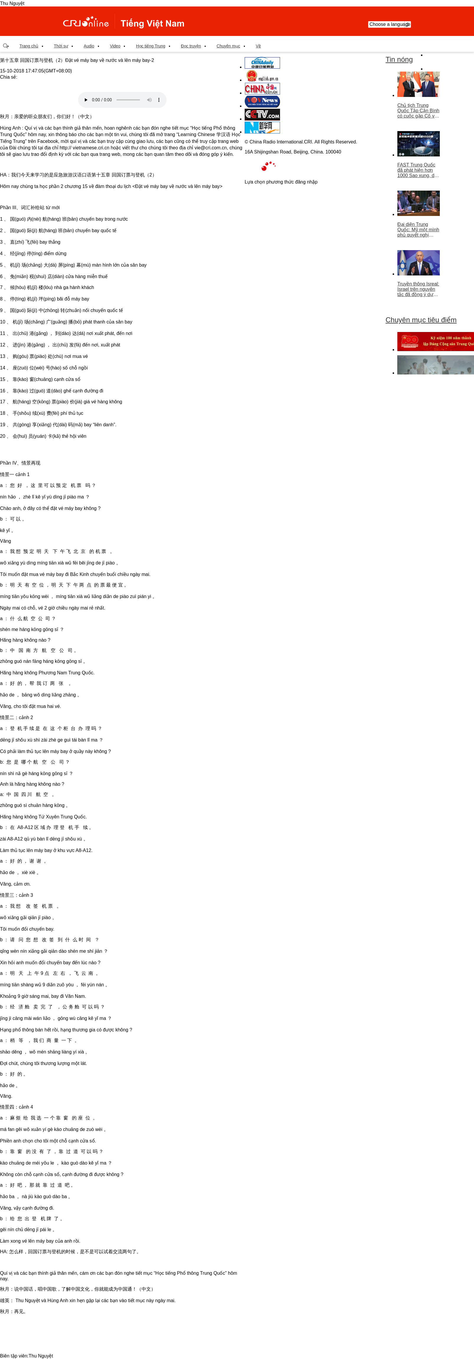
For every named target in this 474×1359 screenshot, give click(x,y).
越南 (123, 21)
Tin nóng (399, 59)
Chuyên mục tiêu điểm (421, 320)
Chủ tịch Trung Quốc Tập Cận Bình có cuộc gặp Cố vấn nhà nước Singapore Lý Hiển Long (418, 111)
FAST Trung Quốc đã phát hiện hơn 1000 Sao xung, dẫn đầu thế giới (418, 170)
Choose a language (389, 24)
